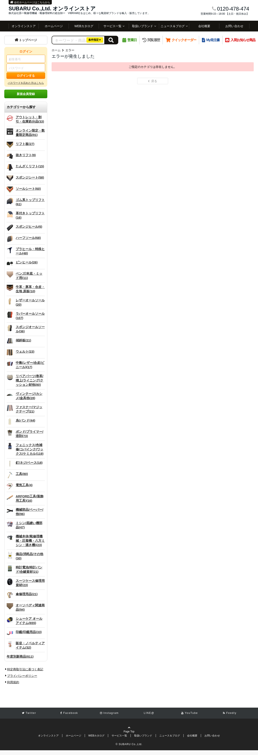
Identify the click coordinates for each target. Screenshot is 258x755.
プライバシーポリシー (22, 675)
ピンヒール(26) (27, 262)
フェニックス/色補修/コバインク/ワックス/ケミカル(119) (29, 449)
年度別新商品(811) (20, 656)
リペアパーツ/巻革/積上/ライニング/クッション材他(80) (29, 380)
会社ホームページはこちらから (30, 2)
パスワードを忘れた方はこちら (26, 82)
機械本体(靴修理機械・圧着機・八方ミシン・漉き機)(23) (30, 540)
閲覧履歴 (151, 40)
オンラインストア (24, 26)
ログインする (26, 75)
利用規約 (13, 682)
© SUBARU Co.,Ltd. (129, 744)
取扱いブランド (142, 26)
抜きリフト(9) (26, 155)
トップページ (26, 40)
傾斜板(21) (23, 340)
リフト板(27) (25, 144)
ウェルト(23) (25, 351)
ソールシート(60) (28, 188)
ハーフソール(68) (28, 238)
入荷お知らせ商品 (240, 40)
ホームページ (54, 26)
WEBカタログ (83, 26)
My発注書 (211, 40)
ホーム (56, 50)
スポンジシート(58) (30, 177)
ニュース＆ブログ (173, 26)
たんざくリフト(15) (30, 166)
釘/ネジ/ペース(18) (29, 462)
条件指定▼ (94, 39)
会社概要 (204, 26)
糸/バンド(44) (25, 420)
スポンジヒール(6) (29, 226)
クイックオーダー (181, 40)
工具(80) (22, 474)
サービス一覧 (112, 26)
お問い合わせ (234, 26)
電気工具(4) (24, 485)
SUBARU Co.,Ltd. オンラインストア (52, 8)
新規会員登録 (26, 94)
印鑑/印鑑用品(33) (29, 632)
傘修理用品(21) (27, 594)
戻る (152, 81)
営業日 (129, 40)
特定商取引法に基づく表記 (25, 669)
